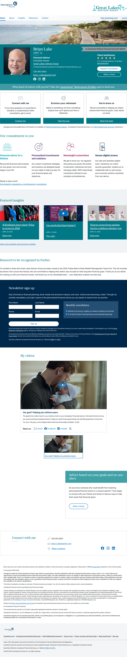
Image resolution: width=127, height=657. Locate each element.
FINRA (52, 339)
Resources (33, 18)
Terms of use (68, 636)
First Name (13, 303)
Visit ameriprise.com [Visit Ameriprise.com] (109, 18)
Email (37, 311)
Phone (11, 311)
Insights (21, 18)
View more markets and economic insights (18, 244)
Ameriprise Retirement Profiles (78, 87)
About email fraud (105, 636)
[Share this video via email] (37, 429)
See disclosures (103, 63)
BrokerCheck (96, 567)
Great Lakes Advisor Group (46, 63)
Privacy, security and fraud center (85, 636)
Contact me (20, 121)
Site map (115, 636)
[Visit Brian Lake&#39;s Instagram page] (108, 548)
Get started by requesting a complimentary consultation (23, 184)
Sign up (33, 324)
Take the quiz (63, 121)
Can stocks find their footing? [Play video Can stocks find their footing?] (61, 225)
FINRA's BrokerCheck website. (56, 127)
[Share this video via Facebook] (50, 428)
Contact (45, 18)
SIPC (59, 339)
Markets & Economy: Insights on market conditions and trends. (91, 311)
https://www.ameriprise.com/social (22, 603)
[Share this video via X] (70, 428)
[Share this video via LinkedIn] (62, 428)
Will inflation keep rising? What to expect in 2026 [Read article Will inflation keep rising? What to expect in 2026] (18, 227)
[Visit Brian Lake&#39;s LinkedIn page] (113, 548)
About (11, 18)
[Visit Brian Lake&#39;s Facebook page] (102, 548)
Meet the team (106, 121)
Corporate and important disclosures (28, 636)
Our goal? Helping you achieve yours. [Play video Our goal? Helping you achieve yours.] (60, 456)
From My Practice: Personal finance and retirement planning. (90, 314)
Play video (50, 236)
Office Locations (58, 549)
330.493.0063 (39, 71)
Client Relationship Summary (104, 127)
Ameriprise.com (9, 636)
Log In (124, 18)
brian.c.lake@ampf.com (44, 75)
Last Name (39, 303)
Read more (6, 236)
